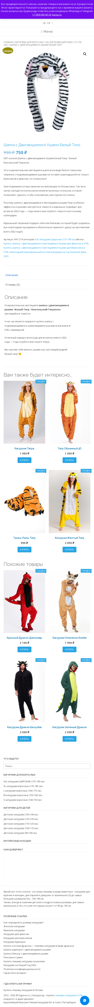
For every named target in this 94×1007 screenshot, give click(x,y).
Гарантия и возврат (15, 972)
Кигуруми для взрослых (29, 42)
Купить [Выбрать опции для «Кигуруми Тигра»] (24, 460)
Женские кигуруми (14, 926)
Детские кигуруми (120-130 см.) (21, 819)
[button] (85, 54)
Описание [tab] (11, 275)
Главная (8, 42)
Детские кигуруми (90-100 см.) (20, 833)
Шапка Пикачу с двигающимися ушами (26, 953)
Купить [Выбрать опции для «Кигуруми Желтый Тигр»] (69, 549)
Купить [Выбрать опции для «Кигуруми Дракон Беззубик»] (24, 738)
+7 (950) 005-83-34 (41, 14)
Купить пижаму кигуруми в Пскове (23, 990)
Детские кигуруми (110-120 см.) (21, 823)
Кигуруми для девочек (16, 934)
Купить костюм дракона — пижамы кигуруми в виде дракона (39, 945)
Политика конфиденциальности (22, 969)
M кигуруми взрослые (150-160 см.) (23, 795)
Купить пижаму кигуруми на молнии (24, 961)
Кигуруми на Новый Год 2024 (20, 965)
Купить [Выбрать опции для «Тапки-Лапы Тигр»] (24, 549)
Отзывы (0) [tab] (12, 284)
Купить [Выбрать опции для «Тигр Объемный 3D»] (69, 460)
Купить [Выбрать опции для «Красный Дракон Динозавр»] (24, 649)
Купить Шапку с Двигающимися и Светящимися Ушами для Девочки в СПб (46, 243)
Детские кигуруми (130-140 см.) (21, 814)
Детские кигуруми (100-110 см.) (21, 828)
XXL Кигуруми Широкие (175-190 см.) (55, 239)
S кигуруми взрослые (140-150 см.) (23, 799)
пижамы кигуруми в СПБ (69, 995)
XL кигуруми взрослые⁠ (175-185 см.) (23, 786)
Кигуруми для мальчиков (18, 938)
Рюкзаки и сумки (13, 957)
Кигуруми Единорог (15, 941)
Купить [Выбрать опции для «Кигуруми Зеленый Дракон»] (69, 738)
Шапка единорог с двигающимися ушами (27, 949)
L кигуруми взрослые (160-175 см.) (22, 790)
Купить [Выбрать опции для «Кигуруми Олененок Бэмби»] (69, 649)
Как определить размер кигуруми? (24, 922)
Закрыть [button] (57, 14)
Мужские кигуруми (14, 930)
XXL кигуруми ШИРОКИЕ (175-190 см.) (24, 781)
